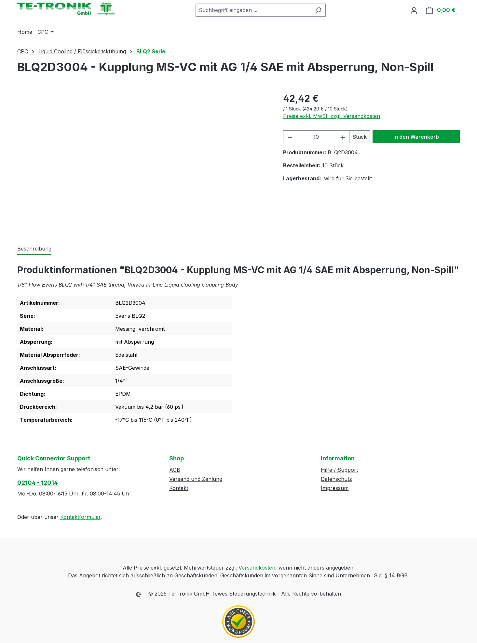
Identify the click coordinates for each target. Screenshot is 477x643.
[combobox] (253, 10)
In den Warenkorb (416, 137)
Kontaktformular (80, 517)
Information (338, 458)
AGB (174, 470)
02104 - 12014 (37, 482)
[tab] (34, 249)
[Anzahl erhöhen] (343, 136)
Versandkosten (257, 567)
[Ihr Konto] (414, 10)
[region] (144, 161)
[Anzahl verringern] (290, 136)
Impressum (334, 488)
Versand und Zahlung (195, 479)
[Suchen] (318, 10)
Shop (176, 458)
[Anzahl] (316, 136)
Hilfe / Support (339, 470)
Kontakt (178, 488)
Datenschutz (336, 479)
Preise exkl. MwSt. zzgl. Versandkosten (331, 116)
